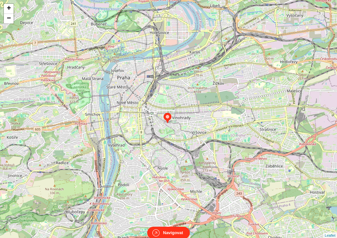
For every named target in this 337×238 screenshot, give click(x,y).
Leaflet (330, 230)
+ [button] (9, 9)
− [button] (9, 19)
